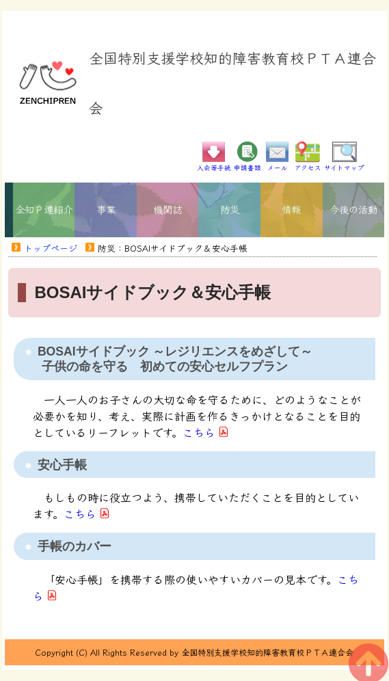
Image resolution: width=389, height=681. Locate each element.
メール (277, 163)
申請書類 (247, 163)
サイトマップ (344, 163)
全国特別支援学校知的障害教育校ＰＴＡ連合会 (232, 82)
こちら (199, 432)
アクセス (307, 163)
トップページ (50, 247)
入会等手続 (214, 163)
